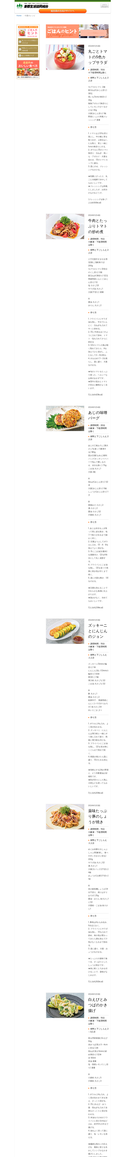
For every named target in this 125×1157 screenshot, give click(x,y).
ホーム (21, 1141)
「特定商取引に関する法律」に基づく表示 (35, 1148)
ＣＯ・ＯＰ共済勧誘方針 (64, 1148)
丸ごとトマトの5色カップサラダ (30, 35)
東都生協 (32, 5)
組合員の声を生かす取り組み (88, 1148)
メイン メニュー (105, 5)
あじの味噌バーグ (28, 49)
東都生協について (35, 1141)
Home (19, 15)
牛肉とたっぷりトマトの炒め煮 (29, 43)
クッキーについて (26, 1144)
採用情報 (49, 1141)
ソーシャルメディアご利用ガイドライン (34, 1152)
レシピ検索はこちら (94, 26)
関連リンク (78, 1141)
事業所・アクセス (63, 1141)
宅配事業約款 (73, 1144)
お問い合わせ (59, 1144)
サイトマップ (92, 1141)
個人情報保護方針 (43, 1144)
